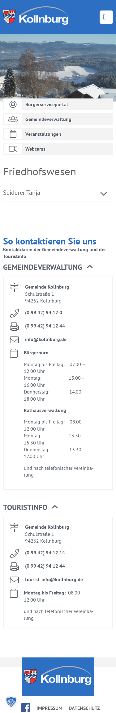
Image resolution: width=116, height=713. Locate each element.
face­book (25, 707)
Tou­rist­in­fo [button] (30, 507)
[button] (11, 702)
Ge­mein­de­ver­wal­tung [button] (48, 267)
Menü (106, 17)
